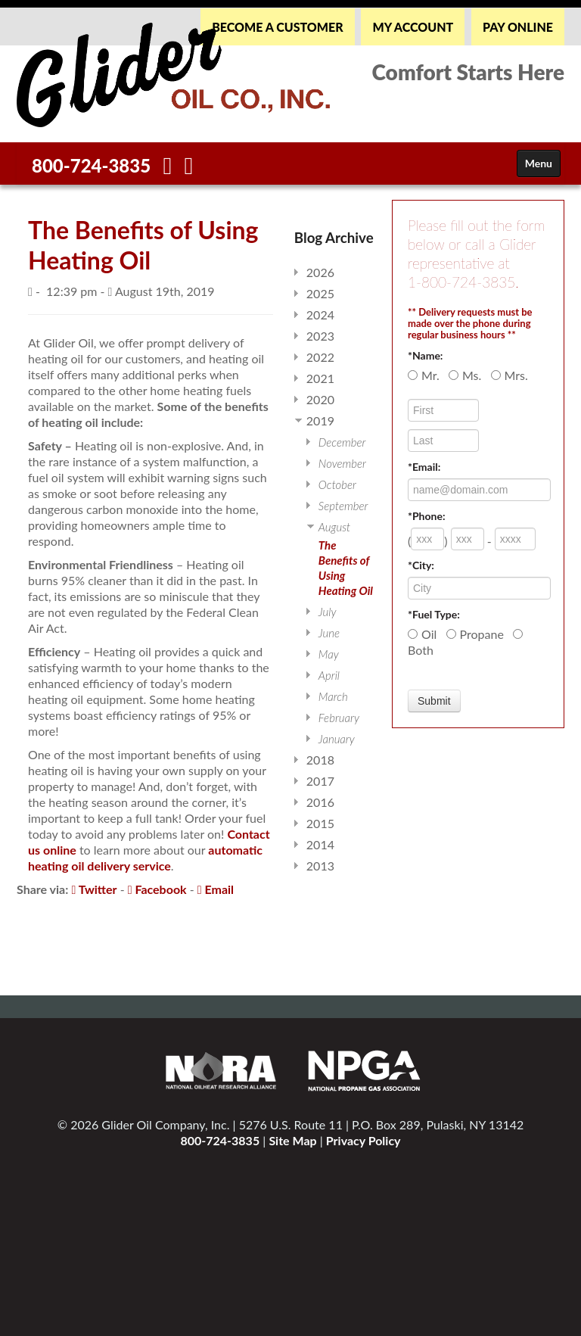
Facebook (157, 889)
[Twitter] (189, 169)
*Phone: (427, 515)
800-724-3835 (91, 165)
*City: (421, 565)
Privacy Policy (363, 1140)
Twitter (94, 889)
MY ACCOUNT (412, 27)
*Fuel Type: (434, 614)
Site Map (292, 1140)
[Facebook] (167, 169)
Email (215, 889)
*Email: (424, 466)
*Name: (425, 355)
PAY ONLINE (518, 27)
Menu (538, 163)
